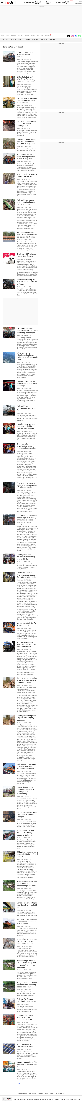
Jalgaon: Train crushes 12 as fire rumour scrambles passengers (27, 383)
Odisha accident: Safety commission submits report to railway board (26, 141)
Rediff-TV (67, 2)
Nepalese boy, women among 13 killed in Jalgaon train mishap (26, 426)
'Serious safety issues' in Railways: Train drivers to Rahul (27, 1064)
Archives (52, 39)
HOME (2, 36)
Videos (51, 1093)
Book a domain (32, 1093)
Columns (27, 39)
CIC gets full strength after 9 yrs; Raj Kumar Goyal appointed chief (26, 79)
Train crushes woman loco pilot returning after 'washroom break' (26, 644)
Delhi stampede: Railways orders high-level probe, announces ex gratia (27, 517)
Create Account (78, 3)
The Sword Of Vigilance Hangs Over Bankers (26, 255)
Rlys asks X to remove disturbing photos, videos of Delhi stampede (27, 485)
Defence (13, 39)
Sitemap (51, 1099)
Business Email (49, 2)
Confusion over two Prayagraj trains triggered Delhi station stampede (27, 575)
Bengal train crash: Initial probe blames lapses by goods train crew (27, 984)
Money (33, 3)
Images (20, 39)
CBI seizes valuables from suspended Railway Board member (27, 854)
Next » (20, 1083)
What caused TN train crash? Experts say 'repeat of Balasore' (25, 833)
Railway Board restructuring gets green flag (26, 408)
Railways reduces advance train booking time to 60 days (26, 557)
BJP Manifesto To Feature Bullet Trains (25, 1046)
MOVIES (20, 36)
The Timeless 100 (60, 1093)
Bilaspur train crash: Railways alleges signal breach (26, 54)
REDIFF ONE (48, 36)
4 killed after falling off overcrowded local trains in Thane (27, 282)
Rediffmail (27, 3)
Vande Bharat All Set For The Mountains (26, 624)
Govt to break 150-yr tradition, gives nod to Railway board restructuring (25, 790)
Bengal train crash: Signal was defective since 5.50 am (27, 905)
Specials (44, 39)
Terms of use (69, 1099)
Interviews (35, 39)
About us (62, 1099)
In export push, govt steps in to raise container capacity (25, 1017)
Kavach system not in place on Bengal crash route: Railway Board (26, 156)
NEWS (7, 36)
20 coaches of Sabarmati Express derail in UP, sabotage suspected (27, 941)
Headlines (4, 39)
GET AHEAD (40, 36)
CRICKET (27, 36)
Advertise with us (28, 1099)
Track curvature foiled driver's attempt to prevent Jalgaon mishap (26, 446)
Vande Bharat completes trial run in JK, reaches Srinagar (27, 814)
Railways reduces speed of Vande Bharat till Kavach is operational (26, 766)
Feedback (56, 1099)
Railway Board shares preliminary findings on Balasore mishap (26, 202)
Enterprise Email (38, 2)
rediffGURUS (60, 3)
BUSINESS (13, 36)
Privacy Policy (44, 1099)
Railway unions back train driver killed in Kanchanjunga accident (27, 883)
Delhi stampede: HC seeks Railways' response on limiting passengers (27, 330)
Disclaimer (36, 1099)
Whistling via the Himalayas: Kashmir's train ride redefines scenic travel (27, 356)
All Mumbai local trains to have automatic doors (27, 175)
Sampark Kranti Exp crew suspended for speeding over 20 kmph (27, 921)
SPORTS (33, 36)
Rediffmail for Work (22, 1093)
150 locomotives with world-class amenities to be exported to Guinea (27, 235)
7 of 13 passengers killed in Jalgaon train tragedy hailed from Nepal (27, 680)
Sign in (80, 1)
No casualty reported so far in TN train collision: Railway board (26, 123)
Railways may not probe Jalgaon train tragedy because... (26, 718)
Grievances (77, 1099)
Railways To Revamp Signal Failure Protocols (26, 1000)
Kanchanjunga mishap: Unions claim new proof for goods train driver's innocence (26, 964)
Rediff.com (20, 1099)
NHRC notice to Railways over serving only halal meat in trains (27, 100)
